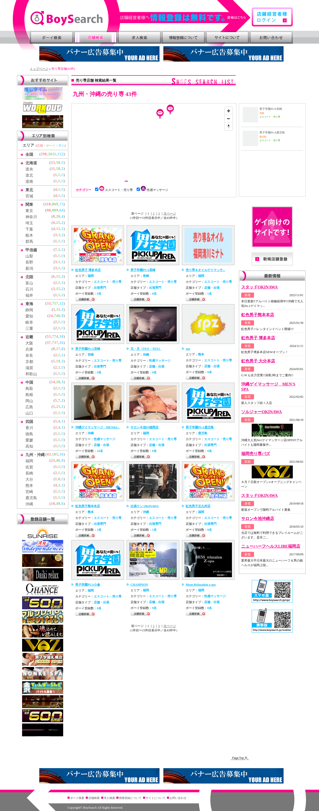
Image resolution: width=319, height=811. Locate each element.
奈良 (29, 355)
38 (61, 337)
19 (58, 361)
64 (61, 210)
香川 (29, 428)
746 (57, 316)
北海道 (31, 163)
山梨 (29, 256)
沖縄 (29, 504)
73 (61, 204)
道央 (29, 169)
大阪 (29, 343)
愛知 (29, 316)
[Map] (154, 142)
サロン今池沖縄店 (257, 518)
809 (55, 210)
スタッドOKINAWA (259, 287)
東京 (29, 211)
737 (55, 343)
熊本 (29, 486)
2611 (52, 154)
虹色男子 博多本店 (88, 270)
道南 (29, 181)
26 (61, 343)
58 (58, 163)
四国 (29, 422)
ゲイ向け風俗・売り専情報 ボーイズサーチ (66, 18)
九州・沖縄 (35, 455)
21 (58, 407)
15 (58, 276)
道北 (29, 175)
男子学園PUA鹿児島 (200, 427)
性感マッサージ (154, 190)
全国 (29, 154)
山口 (29, 413)
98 (49, 210)
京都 (29, 362)
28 (58, 382)
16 (61, 454)
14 (53, 382)
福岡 (29, 461)
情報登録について (183, 37)
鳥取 (29, 389)
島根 (29, 395)
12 (58, 229)
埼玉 (29, 223)
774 (55, 337)
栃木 (29, 235)
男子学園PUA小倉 (87, 584)
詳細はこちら (185, 17)
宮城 (29, 196)
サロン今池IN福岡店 (144, 427)
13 (53, 163)
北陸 (29, 277)
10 (53, 504)
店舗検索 (95, 37)
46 (58, 460)
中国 (29, 382)
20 (58, 216)
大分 (29, 479)
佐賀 (29, 467)
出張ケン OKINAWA (144, 506)
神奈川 (31, 217)
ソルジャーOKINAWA (261, 412)
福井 (29, 295)
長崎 (29, 473)
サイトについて (227, 37)
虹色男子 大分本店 (258, 361)
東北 (29, 190)
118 (48, 204)
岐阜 (29, 322)
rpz (188, 349)
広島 (29, 407)
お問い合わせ (271, 37)
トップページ (39, 69)
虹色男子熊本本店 (87, 506)
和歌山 (31, 374)
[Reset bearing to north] (228, 126)
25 (58, 223)
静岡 (29, 310)
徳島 (29, 434)
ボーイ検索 (51, 37)
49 (58, 504)
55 (49, 337)
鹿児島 (31, 498)
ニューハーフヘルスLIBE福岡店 (270, 546)
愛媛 (29, 440)
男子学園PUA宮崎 (87, 349)
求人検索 (139, 37)
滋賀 (29, 368)
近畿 (29, 337)
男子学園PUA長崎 (142, 270)
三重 (29, 328)
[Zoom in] (228, 111)
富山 (29, 283)
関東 (29, 204)
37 (49, 343)
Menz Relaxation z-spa (201, 584)
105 (55, 454)
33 (49, 303)
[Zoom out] (228, 118)
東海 (29, 304)
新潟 (29, 268)
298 (44, 154)
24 (51, 316)
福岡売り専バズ (255, 453)
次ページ (170, 213)
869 (55, 204)
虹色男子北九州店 (198, 506)
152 (60, 154)
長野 (29, 262)
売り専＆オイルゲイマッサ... (205, 270)
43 (49, 454)
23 (53, 460)
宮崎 (29, 492)
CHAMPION (139, 584)
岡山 (29, 401)
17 (58, 349)
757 (55, 303)
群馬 (29, 241)
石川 (29, 289)
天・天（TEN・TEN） (146, 349)
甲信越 (31, 250)
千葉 (29, 229)
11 (53, 169)
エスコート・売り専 (115, 190)
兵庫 (29, 349)
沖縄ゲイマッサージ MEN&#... (97, 427)
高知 (29, 446)
